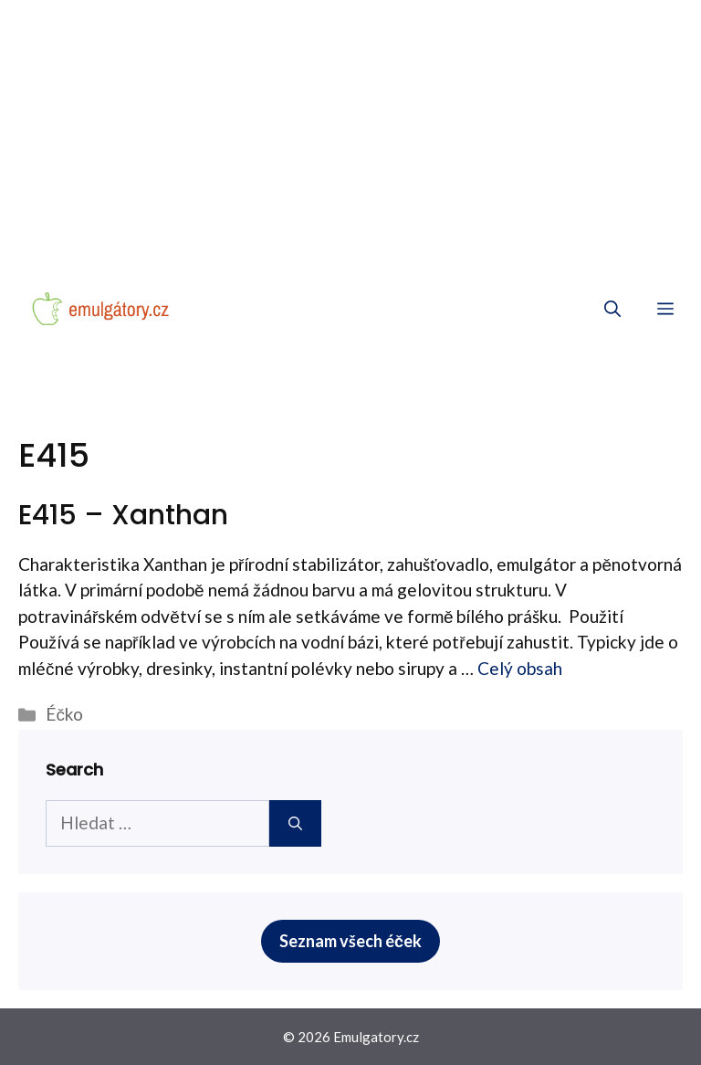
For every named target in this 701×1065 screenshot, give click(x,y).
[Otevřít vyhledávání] (612, 308)
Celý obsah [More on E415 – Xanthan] (519, 668)
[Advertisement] (350, 137)
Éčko (64, 713)
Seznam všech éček (350, 941)
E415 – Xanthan (123, 515)
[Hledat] (295, 823)
